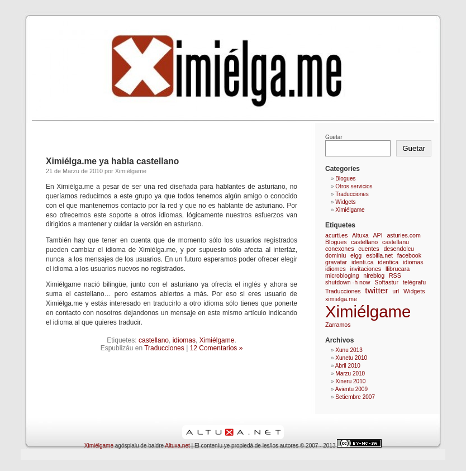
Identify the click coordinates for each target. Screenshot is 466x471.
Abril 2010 (347, 366)
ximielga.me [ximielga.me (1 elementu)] (341, 299)
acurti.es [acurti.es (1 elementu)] (336, 235)
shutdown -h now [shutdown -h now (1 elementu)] (347, 282)
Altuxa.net (177, 446)
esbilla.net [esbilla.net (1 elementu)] (379, 255)
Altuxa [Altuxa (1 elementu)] (360, 235)
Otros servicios (353, 186)
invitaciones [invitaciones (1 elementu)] (366, 268)
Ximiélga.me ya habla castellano (112, 161)
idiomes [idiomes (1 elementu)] (335, 268)
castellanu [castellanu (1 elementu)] (395, 242)
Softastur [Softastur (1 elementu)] (386, 282)
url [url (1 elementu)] (395, 291)
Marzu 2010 (350, 373)
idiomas (184, 340)
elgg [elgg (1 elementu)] (356, 255)
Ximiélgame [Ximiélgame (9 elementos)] (368, 311)
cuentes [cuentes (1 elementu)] (368, 248)
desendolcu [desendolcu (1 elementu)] (398, 248)
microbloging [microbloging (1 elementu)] (342, 275)
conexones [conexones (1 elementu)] (339, 248)
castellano (154, 340)
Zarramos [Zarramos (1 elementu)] (338, 324)
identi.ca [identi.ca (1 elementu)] (362, 262)
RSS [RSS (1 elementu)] (395, 275)
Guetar (334, 137)
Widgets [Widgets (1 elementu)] (414, 291)
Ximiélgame (217, 340)
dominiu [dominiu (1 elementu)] (335, 255)
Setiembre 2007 (355, 397)
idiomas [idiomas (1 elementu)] (413, 262)
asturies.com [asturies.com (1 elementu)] (403, 235)
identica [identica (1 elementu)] (388, 262)
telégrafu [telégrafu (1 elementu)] (414, 282)
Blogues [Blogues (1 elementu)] (336, 242)
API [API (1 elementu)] (377, 235)
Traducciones (164, 348)
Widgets (345, 202)
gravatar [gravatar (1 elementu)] (336, 262)
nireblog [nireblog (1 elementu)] (373, 275)
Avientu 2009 (351, 389)
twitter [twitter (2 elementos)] (376, 290)
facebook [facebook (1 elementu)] (409, 255)
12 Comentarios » (216, 348)
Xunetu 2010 (351, 358)
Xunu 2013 (348, 350)
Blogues (345, 178)
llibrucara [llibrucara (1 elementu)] (398, 268)
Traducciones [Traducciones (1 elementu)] (343, 291)
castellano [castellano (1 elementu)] (364, 242)
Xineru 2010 (350, 381)
